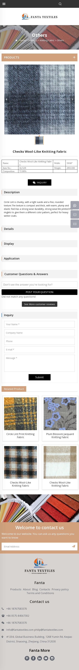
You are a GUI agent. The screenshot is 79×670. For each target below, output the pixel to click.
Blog (35, 589)
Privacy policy (60, 589)
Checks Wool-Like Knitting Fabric (20, 484)
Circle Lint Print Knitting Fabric (20, 435)
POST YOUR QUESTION (39, 292)
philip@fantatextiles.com (48, 629)
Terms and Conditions (40, 593)
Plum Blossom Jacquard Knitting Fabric (60, 435)
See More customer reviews (39, 304)
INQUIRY (39, 182)
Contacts (44, 589)
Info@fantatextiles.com (19, 629)
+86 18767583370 (16, 608)
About (27, 589)
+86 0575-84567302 (17, 615)
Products (15, 589)
